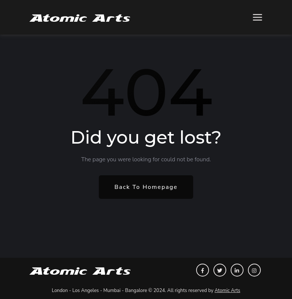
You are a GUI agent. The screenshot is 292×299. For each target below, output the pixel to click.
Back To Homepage (145, 187)
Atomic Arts (227, 290)
